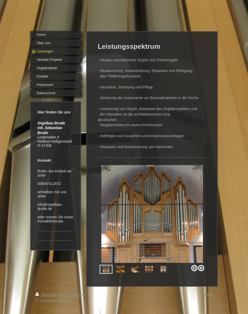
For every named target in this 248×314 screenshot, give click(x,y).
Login (207, 294)
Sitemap (76, 294)
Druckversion (51, 294)
